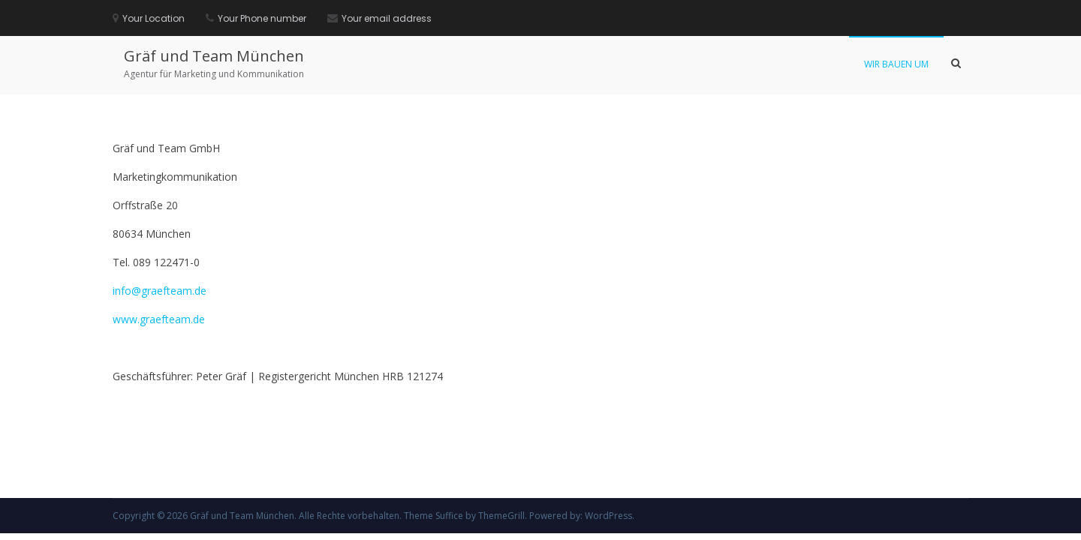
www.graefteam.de (159, 319)
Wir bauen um (896, 64)
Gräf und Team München (214, 56)
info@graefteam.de (159, 291)
